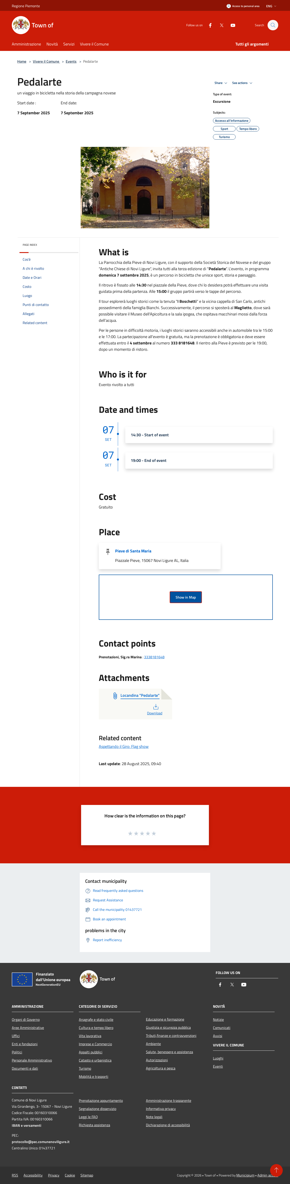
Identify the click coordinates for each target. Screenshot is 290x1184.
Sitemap (86, 1175)
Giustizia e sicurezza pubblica (168, 1027)
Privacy (53, 1175)
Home (21, 61)
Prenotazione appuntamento (101, 1100)
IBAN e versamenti (26, 1125)
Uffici (16, 1035)
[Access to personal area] (243, 6)
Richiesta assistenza (94, 1125)
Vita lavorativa (90, 1035)
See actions (243, 83)
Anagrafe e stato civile (96, 1019)
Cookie (70, 1175)
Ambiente (153, 1043)
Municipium (245, 1175)
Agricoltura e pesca (160, 1068)
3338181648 (154, 657)
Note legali (154, 1117)
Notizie (218, 1019)
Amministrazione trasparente (168, 1100)
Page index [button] (30, 245)
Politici (17, 1052)
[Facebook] (208, 25)
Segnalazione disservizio (97, 1108)
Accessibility (33, 1175)
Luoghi (218, 1058)
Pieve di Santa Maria (133, 551)
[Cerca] (272, 25)
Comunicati (221, 1027)
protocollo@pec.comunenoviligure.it (41, 1141)
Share (222, 83)
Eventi (218, 1066)
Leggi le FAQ (88, 1117)
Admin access (267, 1175)
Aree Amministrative (28, 1027)
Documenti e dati (25, 1068)
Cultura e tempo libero (96, 1027)
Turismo (85, 1068)
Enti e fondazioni (25, 1044)
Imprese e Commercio (95, 1044)
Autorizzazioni (157, 1060)
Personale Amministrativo (32, 1060)
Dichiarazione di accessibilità (168, 1125)
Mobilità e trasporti (93, 1076)
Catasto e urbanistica (95, 1060)
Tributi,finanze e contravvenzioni (171, 1035)
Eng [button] (271, 6)
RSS (15, 1175)
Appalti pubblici (90, 1052)
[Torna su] (276, 1170)
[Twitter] (219, 25)
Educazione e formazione (165, 1019)
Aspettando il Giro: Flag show (124, 746)
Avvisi (217, 1035)
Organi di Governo (26, 1019)
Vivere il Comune (46, 61)
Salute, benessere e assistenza (169, 1052)
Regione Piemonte (26, 6)
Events (71, 61)
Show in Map (186, 597)
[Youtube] (230, 25)
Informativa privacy (161, 1108)
